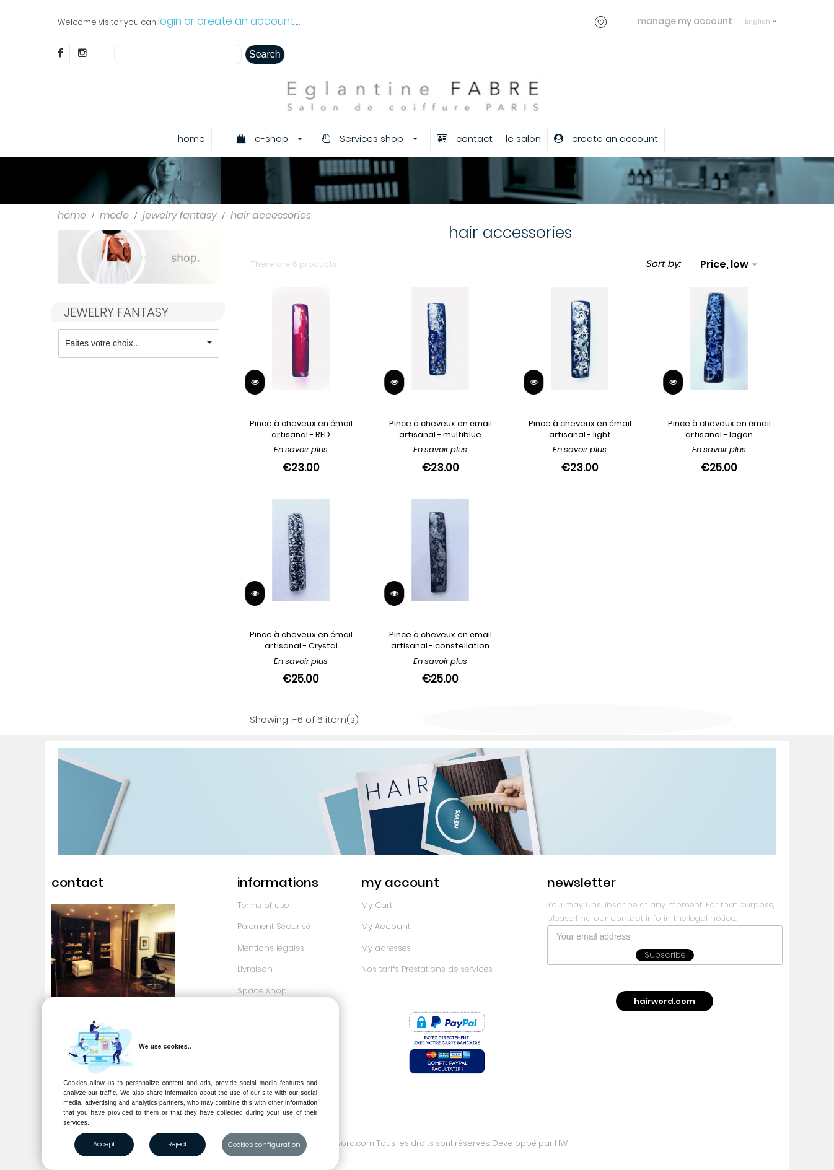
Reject (177, 1144)
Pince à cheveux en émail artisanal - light (580, 428)
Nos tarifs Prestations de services (427, 969)
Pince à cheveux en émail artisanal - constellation (440, 640)
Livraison (255, 969)
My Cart (376, 905)
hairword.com (664, 1001)
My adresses (386, 948)
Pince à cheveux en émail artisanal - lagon (719, 428)
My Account (385, 926)
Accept (104, 1144)
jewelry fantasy (116, 312)
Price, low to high (730, 264)
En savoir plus (301, 449)
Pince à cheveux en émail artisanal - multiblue (440, 428)
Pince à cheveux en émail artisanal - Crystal (301, 640)
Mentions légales (270, 948)
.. (299, 21)
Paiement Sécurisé (273, 926)
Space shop (262, 991)
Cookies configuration (264, 1145)
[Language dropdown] (760, 15)
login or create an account (226, 21)
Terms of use (263, 905)
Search (265, 54)
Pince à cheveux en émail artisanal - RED (301, 428)
